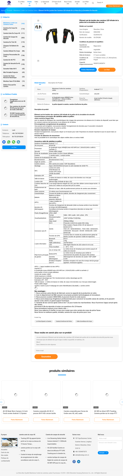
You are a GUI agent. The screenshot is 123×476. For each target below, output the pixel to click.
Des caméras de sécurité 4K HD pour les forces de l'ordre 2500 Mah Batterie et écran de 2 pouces (18, 108)
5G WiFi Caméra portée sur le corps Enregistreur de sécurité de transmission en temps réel (17, 114)
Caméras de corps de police (14, 28)
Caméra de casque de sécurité (14, 37)
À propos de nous (6, 447)
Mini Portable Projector (14, 72)
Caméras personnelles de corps (14, 55)
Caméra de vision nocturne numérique (14, 76)
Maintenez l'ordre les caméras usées (14, 23)
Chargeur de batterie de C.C (14, 46)
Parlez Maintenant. (114, 6)
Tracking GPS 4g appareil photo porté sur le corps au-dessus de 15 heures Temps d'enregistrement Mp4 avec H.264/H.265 (31, 441)
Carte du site (5, 452)
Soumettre (46, 356)
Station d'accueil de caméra (14, 85)
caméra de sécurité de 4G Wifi (14, 64)
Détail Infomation (39, 83)
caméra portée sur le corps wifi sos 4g (30, 449)
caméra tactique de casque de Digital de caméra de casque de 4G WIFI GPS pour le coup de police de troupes (57, 460)
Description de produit (55, 83)
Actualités (4, 449)
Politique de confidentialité (5, 459)
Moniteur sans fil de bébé (14, 81)
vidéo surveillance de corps (84, 321)
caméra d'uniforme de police (64, 321)
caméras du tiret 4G (14, 42)
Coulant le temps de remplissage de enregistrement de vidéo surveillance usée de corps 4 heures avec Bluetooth (31, 457)
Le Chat (14, 147)
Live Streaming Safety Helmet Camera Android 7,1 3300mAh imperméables (56, 441)
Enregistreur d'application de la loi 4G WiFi (17, 101)
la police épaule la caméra (43, 321)
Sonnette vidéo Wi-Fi (14, 69)
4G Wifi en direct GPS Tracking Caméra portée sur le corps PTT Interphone (105, 413)
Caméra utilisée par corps (14, 51)
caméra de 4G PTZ (14, 60)
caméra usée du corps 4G (14, 33)
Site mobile (4, 455)
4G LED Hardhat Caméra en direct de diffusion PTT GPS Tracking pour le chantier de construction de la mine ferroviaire (56, 451)
